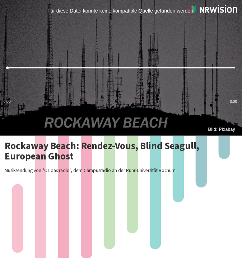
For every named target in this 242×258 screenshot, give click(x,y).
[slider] (121, 67)
